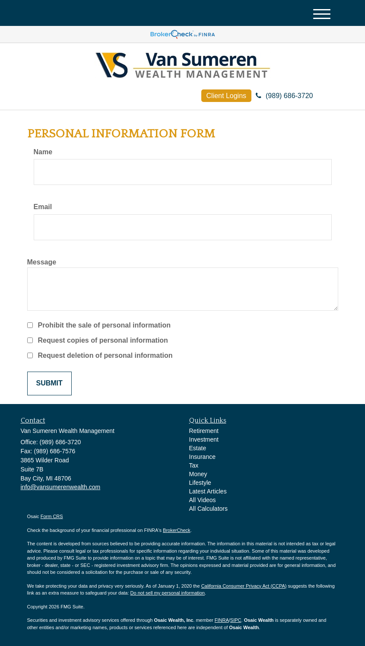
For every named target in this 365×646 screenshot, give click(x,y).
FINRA (222, 620)
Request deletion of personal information (105, 355)
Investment (204, 439)
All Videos (202, 499)
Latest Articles (208, 491)
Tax (194, 465)
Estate (197, 448)
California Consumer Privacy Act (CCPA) (244, 586)
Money (198, 474)
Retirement (204, 430)
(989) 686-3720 (284, 95)
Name (43, 152)
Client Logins (226, 95)
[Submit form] (49, 383)
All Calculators (208, 508)
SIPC (235, 620)
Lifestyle (200, 482)
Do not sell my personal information (167, 592)
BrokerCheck (176, 530)
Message (42, 262)
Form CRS (52, 516)
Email (43, 206)
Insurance (202, 456)
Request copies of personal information (103, 340)
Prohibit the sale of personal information (104, 325)
